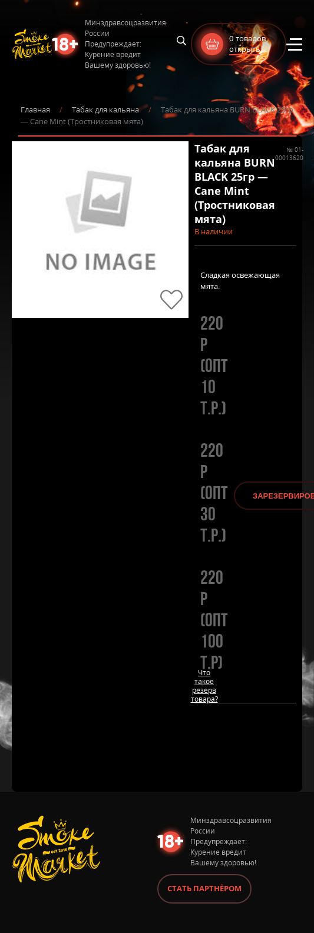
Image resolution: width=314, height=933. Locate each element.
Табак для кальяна (105, 109)
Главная (35, 109)
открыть (244, 49)
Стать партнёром (204, 888)
